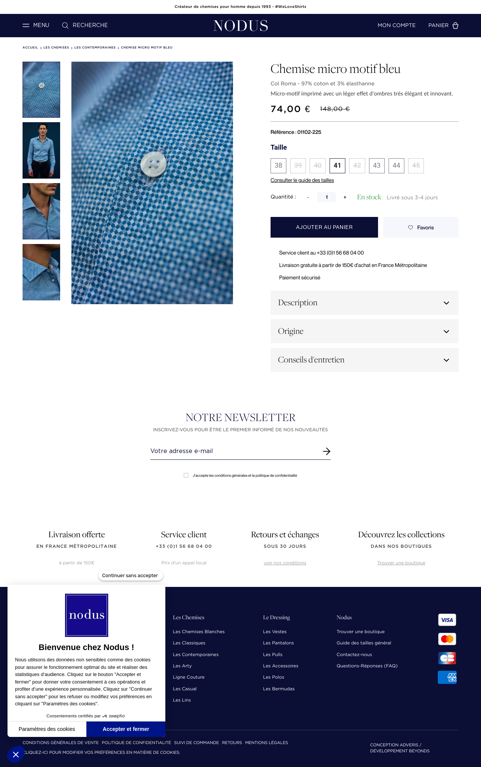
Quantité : (283, 197)
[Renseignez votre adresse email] (233, 451)
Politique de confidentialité (136, 743)
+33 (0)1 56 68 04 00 (184, 546)
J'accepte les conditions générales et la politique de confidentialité (240, 475)
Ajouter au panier (324, 227)
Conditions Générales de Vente (61, 743)
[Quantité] (326, 197)
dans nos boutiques (401, 546)
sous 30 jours (285, 546)
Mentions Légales (266, 743)
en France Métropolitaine (76, 546)
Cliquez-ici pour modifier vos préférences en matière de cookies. (101, 753)
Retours (232, 743)
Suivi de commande (196, 743)
